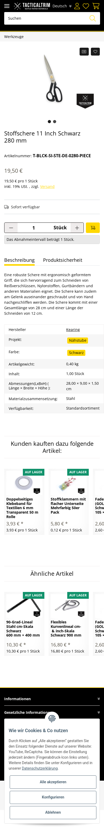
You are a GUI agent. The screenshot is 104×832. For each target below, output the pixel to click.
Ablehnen (53, 812)
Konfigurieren (53, 797)
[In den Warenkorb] (93, 227)
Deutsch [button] (60, 5)
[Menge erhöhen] (77, 228)
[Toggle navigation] (6, 6)
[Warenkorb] (95, 6)
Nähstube (77, 340)
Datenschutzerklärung (40, 768)
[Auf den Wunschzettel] (95, 52)
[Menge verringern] (11, 228)
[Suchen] (52, 18)
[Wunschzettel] (86, 6)
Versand (47, 186)
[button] (77, 6)
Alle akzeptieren (53, 782)
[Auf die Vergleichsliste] (84, 52)
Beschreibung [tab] (19, 260)
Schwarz (76, 352)
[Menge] (33, 228)
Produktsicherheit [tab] (62, 260)
